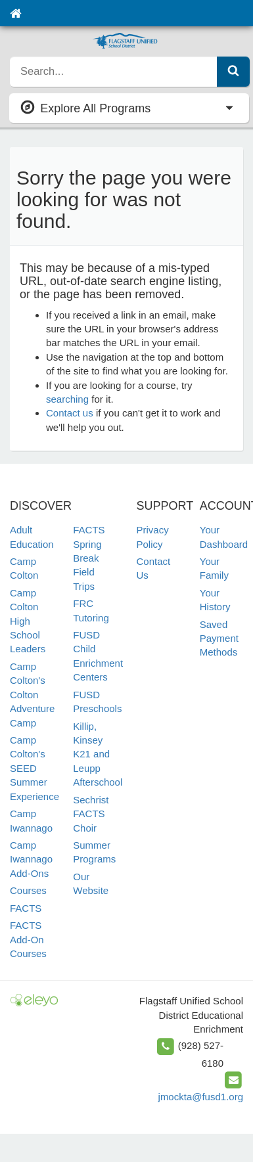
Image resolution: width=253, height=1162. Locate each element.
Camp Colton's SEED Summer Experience (34, 768)
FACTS (25, 908)
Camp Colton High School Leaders (27, 621)
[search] (114, 71)
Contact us (69, 412)
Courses (28, 890)
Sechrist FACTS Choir (90, 814)
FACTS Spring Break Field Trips (88, 558)
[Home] (15, 13)
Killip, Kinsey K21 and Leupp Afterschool (97, 754)
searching (67, 399)
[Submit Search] (233, 71)
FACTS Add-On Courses (28, 939)
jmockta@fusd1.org (200, 1096)
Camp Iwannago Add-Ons (31, 859)
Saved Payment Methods (219, 638)
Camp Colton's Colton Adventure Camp (32, 694)
